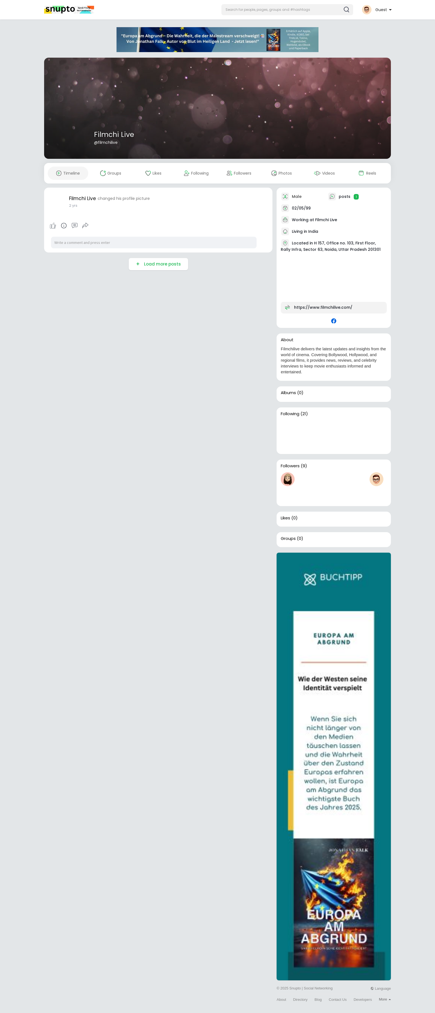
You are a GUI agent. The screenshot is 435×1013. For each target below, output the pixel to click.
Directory (300, 999)
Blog (318, 999)
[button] (287, 9)
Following (290, 414)
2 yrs (73, 205)
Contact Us (338, 999)
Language (380, 988)
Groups (288, 538)
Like (53, 226)
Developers (363, 999)
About (281, 999)
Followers (290, 466)
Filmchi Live (114, 134)
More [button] (385, 999)
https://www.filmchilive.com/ (323, 307)
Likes (285, 518)
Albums (288, 393)
